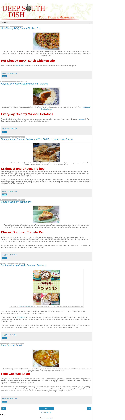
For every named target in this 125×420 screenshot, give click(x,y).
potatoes (82, 119)
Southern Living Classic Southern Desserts (23, 265)
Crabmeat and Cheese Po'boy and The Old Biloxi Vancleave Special (37, 139)
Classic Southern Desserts (26, 306)
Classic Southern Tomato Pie (16, 201)
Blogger (50, 418)
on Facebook (21, 317)
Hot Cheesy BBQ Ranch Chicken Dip (20, 28)
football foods (19, 66)
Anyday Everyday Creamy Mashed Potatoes (24, 83)
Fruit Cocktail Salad (11, 345)
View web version (46, 412)
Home (46, 408)
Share (4, 76)
